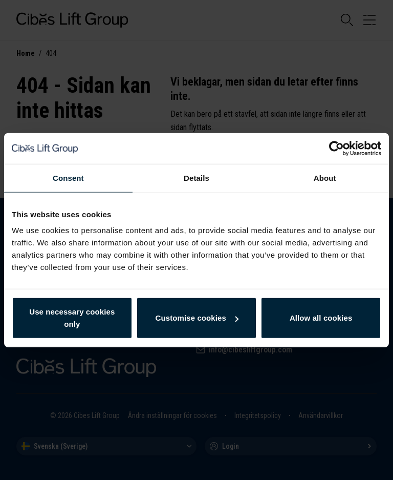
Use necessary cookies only (72, 317)
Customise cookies (197, 318)
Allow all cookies (321, 318)
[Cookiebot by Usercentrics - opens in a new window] (336, 148)
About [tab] (325, 177)
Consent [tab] (68, 177)
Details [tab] (196, 177)
